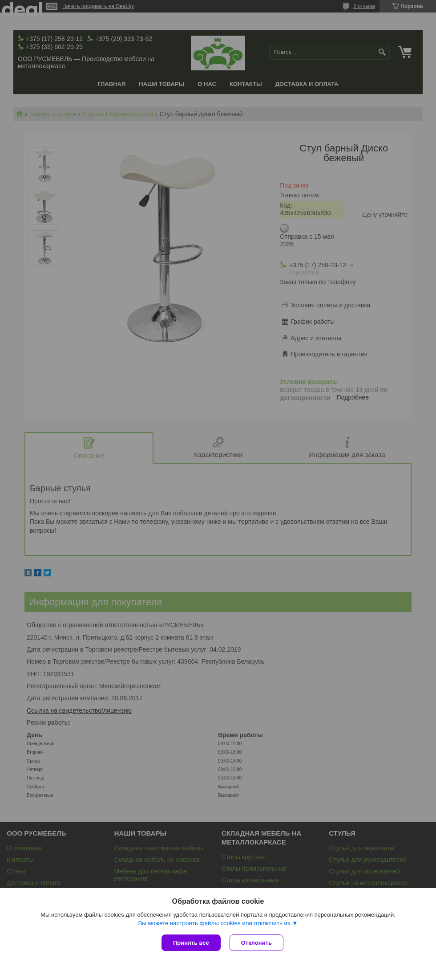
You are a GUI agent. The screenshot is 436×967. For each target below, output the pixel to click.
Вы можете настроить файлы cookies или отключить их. (215, 923)
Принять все (191, 942)
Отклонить (256, 942)
